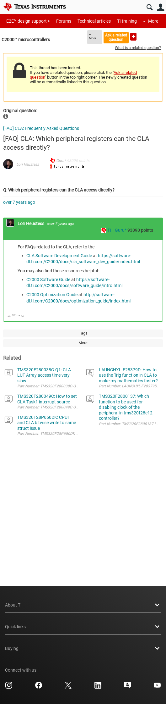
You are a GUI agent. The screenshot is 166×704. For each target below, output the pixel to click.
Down (22, 316)
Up (9, 316)
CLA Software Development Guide (59, 255)
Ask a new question (133, 37)
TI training (127, 21)
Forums (63, 21)
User (160, 7)
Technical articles (94, 21)
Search (149, 7)
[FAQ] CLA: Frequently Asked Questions (41, 128)
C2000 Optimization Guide (52, 294)
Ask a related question (116, 37)
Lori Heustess (27, 164)
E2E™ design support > (28, 21)
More (153, 21)
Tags (83, 333)
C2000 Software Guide (48, 279)
